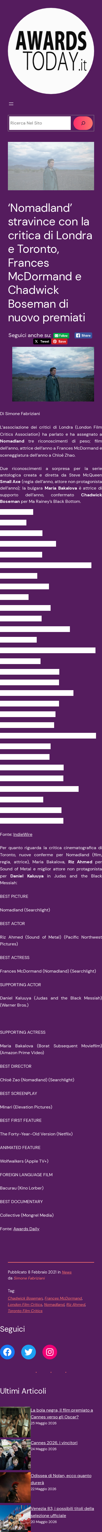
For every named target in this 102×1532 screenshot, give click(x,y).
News (67, 1272)
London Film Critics (25, 1304)
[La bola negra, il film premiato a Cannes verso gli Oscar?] (15, 1423)
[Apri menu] (11, 104)
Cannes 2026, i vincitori (54, 1443)
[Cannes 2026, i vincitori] (15, 1455)
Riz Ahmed (75, 1304)
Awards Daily (26, 1229)
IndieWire (22, 834)
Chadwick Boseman (25, 1298)
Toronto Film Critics (25, 1310)
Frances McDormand (63, 1298)
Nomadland (54, 1304)
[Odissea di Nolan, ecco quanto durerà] (15, 1488)
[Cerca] (83, 123)
